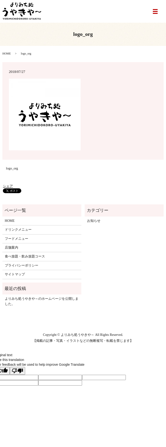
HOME (6, 53)
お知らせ (93, 221)
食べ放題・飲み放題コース (25, 256)
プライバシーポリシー (21, 265)
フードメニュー (16, 238)
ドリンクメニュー (18, 229)
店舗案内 (11, 247)
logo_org (12, 168)
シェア (8, 186)
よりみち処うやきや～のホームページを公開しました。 (41, 301)
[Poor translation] (17, 371)
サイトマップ (15, 274)
